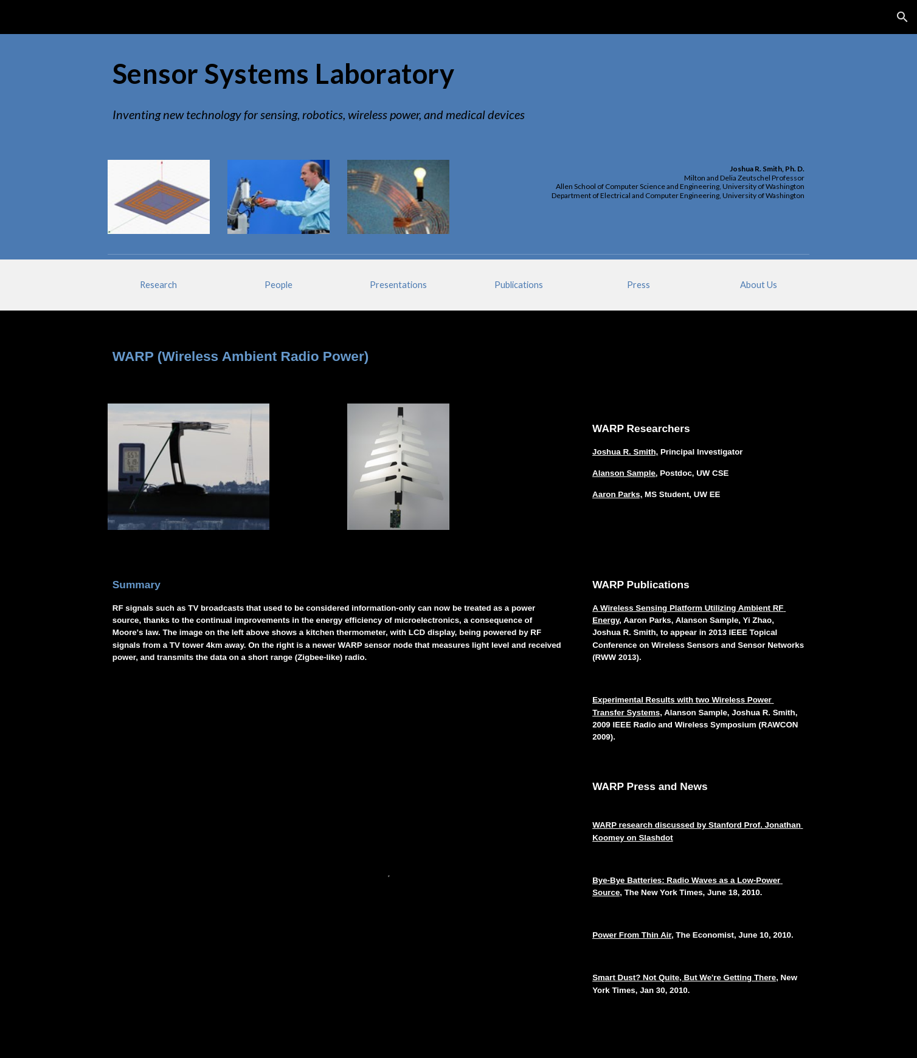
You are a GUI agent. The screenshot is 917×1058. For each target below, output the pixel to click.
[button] (902, 17)
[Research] (159, 285)
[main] (458, 73)
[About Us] (758, 285)
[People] (278, 285)
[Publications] (519, 285)
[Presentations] (398, 285)
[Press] (638, 285)
